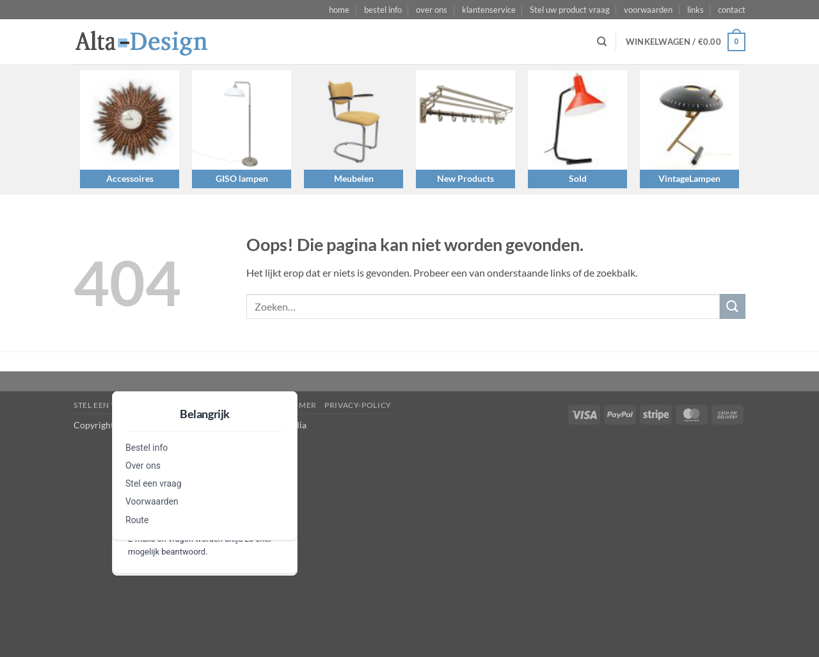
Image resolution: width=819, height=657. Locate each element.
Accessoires (130, 178)
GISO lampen (242, 178)
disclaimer (292, 405)
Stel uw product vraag (570, 9)
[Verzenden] (732, 306)
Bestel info (146, 447)
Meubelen (354, 178)
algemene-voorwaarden (203, 405)
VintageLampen (689, 178)
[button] (685, 42)
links (695, 9)
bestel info (383, 9)
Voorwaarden (152, 501)
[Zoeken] (602, 41)
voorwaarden (648, 9)
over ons (431, 9)
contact (731, 9)
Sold (578, 178)
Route (136, 520)
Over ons (143, 465)
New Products (465, 178)
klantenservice (489, 9)
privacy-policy (358, 405)
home (339, 9)
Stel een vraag (153, 483)
